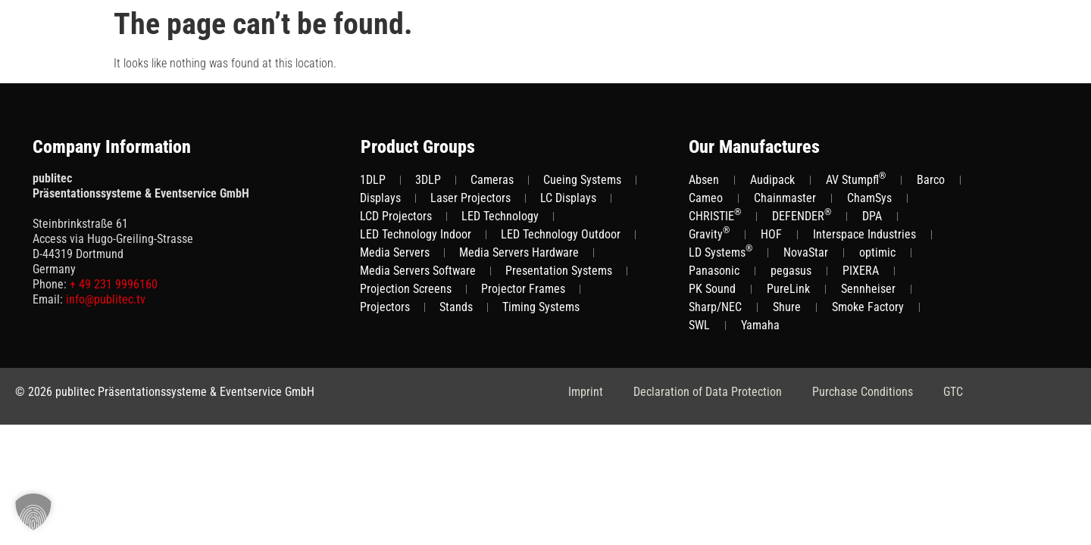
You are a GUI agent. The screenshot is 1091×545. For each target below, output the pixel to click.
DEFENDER (801, 215)
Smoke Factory (868, 307)
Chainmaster (785, 198)
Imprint (585, 392)
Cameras (492, 180)
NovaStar (805, 252)
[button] (33, 511)
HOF (771, 234)
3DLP (428, 180)
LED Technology (500, 216)
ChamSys (869, 198)
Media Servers (395, 252)
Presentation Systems (558, 270)
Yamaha (760, 325)
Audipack (772, 180)
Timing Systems (541, 307)
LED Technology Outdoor (561, 234)
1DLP (373, 180)
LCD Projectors (396, 216)
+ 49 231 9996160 (114, 284)
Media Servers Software (418, 270)
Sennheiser (868, 289)
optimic (877, 252)
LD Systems (720, 252)
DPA (872, 216)
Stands (456, 307)
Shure (787, 307)
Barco (931, 180)
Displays (380, 198)
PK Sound (712, 289)
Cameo (706, 198)
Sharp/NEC (715, 307)
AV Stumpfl (856, 179)
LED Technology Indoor (415, 234)
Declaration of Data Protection (707, 392)
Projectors (385, 307)
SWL (699, 325)
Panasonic (714, 270)
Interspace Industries (864, 234)
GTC (953, 392)
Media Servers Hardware (519, 252)
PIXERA (860, 270)
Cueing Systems (582, 180)
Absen (704, 180)
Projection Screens (406, 289)
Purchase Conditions (862, 392)
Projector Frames (523, 289)
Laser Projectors (470, 198)
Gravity (709, 233)
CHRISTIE (715, 215)
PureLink (788, 289)
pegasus (791, 270)
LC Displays (568, 198)
